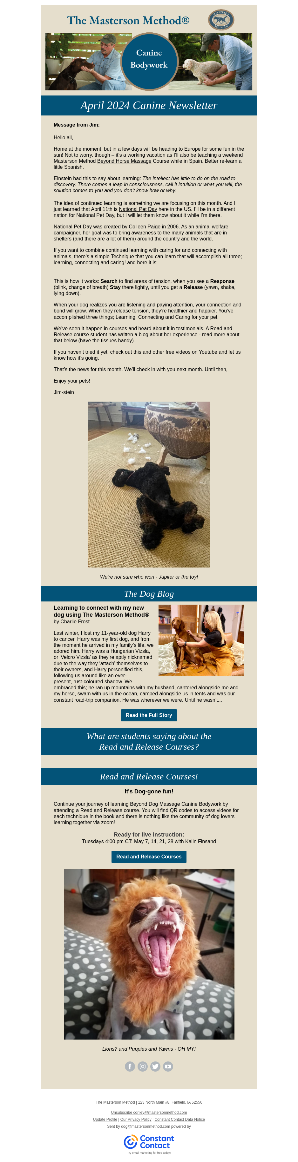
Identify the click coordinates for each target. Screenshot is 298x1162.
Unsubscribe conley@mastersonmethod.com (149, 1112)
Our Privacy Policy (136, 1119)
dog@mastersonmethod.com (145, 1126)
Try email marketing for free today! (149, 1152)
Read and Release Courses (148, 856)
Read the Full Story (149, 715)
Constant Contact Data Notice (179, 1119)
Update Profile (105, 1119)
